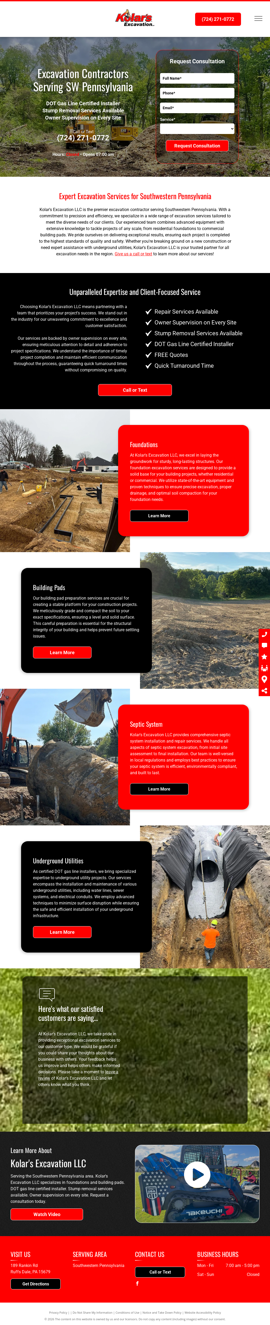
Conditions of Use (127, 1312)
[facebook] (137, 1284)
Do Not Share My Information (93, 1312)
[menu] (258, 18)
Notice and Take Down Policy (162, 1312)
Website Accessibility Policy (203, 1312)
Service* (167, 119)
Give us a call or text (133, 253)
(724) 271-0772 (83, 137)
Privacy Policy (58, 1312)
